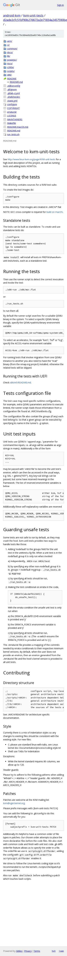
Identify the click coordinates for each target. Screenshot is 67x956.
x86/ (9, 74)
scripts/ (11, 71)
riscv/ (10, 63)
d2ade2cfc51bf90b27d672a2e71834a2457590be (35, 20)
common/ (12, 48)
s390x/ (10, 67)
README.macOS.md (17, 126)
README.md (16, 81)
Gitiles (19, 951)
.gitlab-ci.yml (13, 93)
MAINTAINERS (14, 119)
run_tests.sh (13, 134)
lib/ (8, 56)
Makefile (11, 123)
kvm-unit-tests (33, 15)
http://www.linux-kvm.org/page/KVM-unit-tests (31, 159)
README (11, 78)
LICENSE (11, 115)
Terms (36, 951)
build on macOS (54, 211)
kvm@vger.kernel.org (14, 803)
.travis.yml (12, 100)
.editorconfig (13, 85)
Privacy (28, 951)
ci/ (8, 44)
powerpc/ (12, 59)
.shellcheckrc (13, 96)
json (61, 950)
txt (54, 950)
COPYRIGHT (13, 108)
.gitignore (12, 89)
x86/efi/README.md (20, 382)
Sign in (60, 5)
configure (12, 104)
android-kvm (12, 15)
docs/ (10, 52)
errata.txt (12, 111)
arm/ (9, 41)
